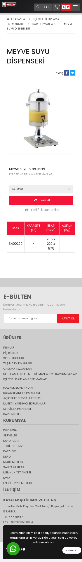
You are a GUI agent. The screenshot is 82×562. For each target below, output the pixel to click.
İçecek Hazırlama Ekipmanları (25, 379)
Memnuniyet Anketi (17, 472)
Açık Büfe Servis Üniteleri (21, 398)
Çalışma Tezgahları (17, 369)
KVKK (6, 478)
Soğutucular (13, 358)
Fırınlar (8, 347)
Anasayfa (16, 19)
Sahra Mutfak (13, 467)
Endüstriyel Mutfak (17, 483)
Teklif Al (42, 200)
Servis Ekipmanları (17, 409)
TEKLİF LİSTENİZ (13, 446)
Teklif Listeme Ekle (42, 209)
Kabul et (72, 550)
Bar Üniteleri (12, 414)
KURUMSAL (10, 430)
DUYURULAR (11, 441)
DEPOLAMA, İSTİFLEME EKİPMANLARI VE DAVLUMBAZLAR (40, 374)
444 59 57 (16, 517)
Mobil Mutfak (13, 462)
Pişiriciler (10, 353)
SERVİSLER (10, 435)
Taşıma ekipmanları (17, 363)
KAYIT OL (68, 318)
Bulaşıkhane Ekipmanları (21, 393)
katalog (9, 451)
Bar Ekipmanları (44, 24)
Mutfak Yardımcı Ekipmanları (24, 403)
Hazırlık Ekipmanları (18, 388)
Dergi (7, 456)
